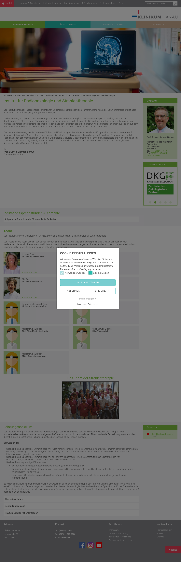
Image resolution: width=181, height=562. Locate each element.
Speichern (102, 291)
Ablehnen (73, 291)
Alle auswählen (88, 282)
